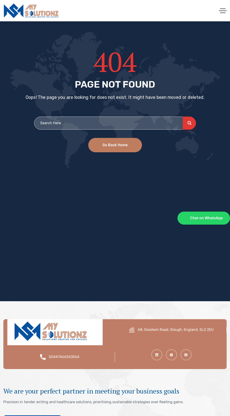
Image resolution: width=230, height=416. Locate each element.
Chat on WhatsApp (206, 218)
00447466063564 (66, 357)
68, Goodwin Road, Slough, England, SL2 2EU (178, 329)
